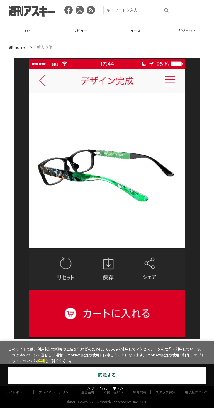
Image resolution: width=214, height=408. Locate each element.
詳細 (41, 361)
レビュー (80, 30)
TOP (26, 30)
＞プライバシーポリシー (107, 388)
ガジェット (187, 30)
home (17, 47)
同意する (107, 375)
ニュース (134, 30)
